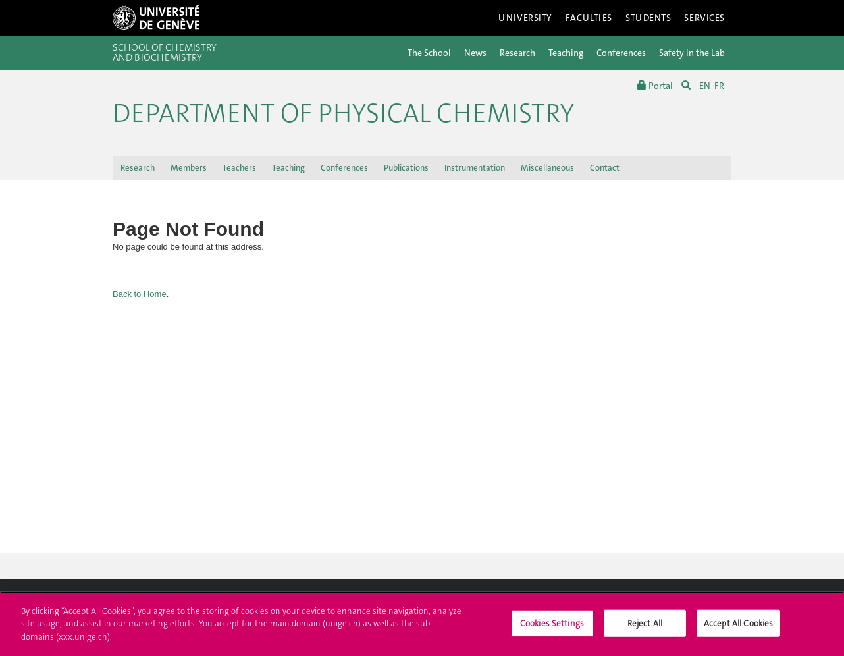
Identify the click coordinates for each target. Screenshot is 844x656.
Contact (605, 167)
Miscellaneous (547, 167)
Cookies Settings (552, 627)
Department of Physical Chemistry (343, 113)
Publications (406, 167)
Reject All (644, 627)
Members (189, 167)
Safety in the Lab (692, 53)
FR (719, 86)
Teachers (239, 167)
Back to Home (140, 294)
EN (704, 86)
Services (704, 18)
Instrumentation (474, 167)
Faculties (589, 18)
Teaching (565, 53)
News (475, 53)
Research (517, 53)
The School (429, 53)
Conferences (621, 53)
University (525, 18)
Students (648, 18)
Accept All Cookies (738, 627)
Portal (655, 85)
